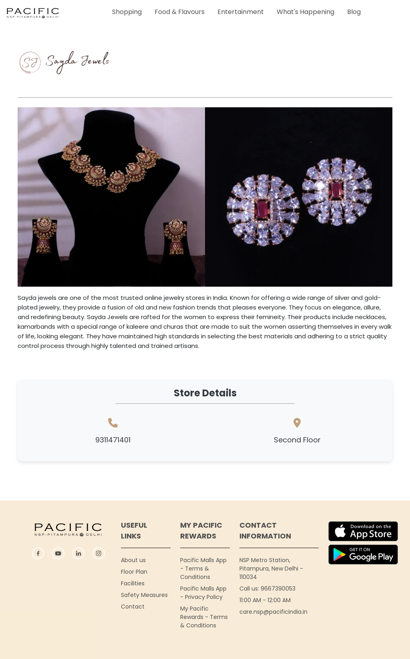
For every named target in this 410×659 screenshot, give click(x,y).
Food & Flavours (180, 11)
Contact (133, 607)
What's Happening (305, 11)
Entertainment (240, 11)
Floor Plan (134, 572)
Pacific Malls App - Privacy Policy (203, 593)
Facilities (133, 583)
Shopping (127, 11)
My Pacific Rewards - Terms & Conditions (204, 617)
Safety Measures (144, 595)
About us (133, 560)
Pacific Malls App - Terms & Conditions (203, 568)
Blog (354, 11)
